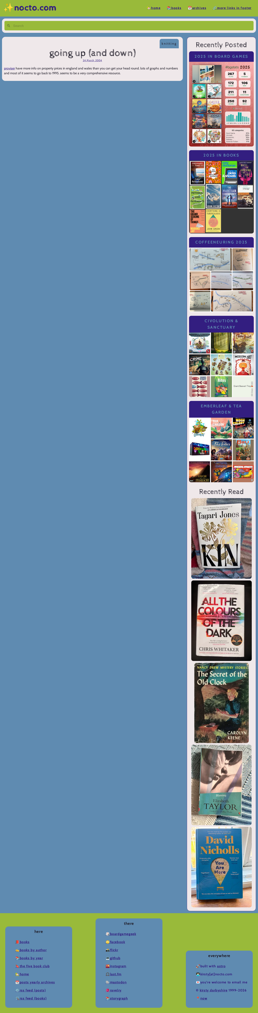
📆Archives (197, 8)
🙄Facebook (115, 942)
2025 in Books (221, 155)
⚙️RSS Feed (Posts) (30, 990)
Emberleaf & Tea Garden (221, 409)
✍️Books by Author (31, 950)
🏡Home (153, 8)
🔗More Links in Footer (232, 8)
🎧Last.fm (114, 974)
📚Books (174, 8)
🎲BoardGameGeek (121, 934)
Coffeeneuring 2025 (221, 242)
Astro (221, 966)
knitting (169, 43)
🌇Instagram (116, 966)
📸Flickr (112, 950)
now (203, 998)
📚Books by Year (29, 958)
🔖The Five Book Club (32, 966)
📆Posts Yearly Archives (35, 982)
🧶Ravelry (114, 990)
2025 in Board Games (221, 56)
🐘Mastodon (116, 982)
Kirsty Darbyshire (213, 990)
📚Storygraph (117, 998)
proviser (9, 68)
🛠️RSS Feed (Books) (31, 998)
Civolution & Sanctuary (221, 324)
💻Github (113, 958)
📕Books (22, 942)
